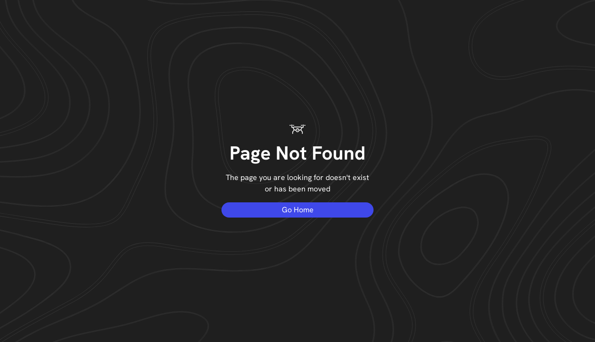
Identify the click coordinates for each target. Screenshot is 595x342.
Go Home (298, 210)
